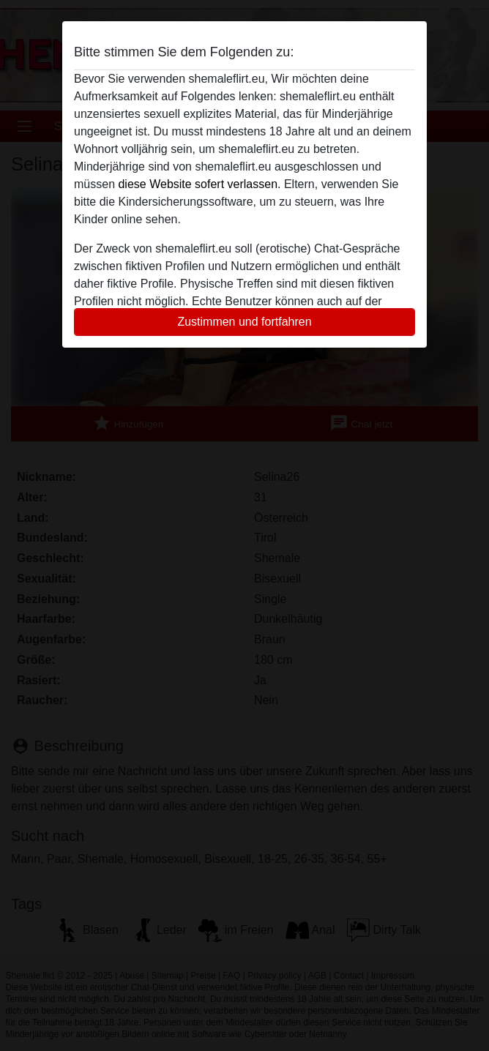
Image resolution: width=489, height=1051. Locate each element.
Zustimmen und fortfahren (244, 321)
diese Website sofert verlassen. (199, 184)
